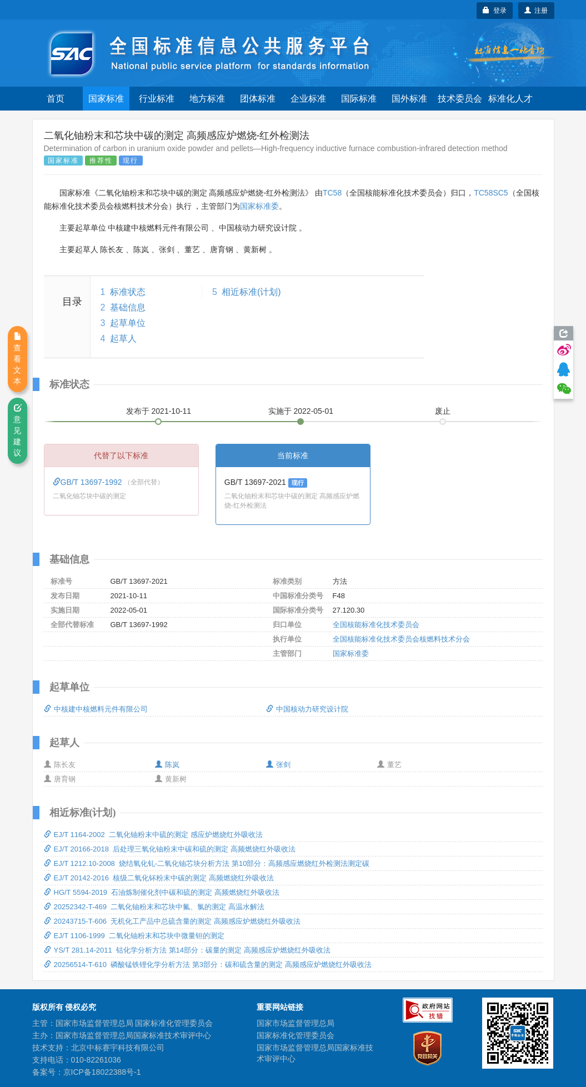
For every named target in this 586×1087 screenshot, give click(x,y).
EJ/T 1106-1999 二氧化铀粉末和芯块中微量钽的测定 (134, 935)
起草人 (123, 338)
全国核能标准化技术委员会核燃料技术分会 (401, 639)
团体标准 (258, 98)
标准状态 (128, 292)
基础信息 (128, 307)
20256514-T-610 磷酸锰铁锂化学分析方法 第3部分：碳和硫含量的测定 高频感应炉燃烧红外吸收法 (208, 964)
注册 (536, 10)
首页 (55, 98)
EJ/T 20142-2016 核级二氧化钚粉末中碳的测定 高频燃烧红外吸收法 (159, 878)
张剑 (278, 764)
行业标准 (156, 98)
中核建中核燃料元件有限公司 (96, 709)
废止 (442, 411)
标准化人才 (510, 98)
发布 (159, 411)
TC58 (332, 192)
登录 (495, 10)
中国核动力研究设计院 (307, 709)
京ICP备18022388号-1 (102, 1072)
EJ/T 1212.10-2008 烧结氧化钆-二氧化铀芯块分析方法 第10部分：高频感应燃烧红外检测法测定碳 (207, 863)
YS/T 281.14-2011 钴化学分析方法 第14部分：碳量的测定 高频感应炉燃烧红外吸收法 (187, 950)
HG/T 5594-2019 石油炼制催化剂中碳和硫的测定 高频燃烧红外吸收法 (161, 892)
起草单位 (128, 323)
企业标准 (308, 98)
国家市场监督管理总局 (295, 1023)
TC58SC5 (491, 192)
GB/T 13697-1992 (88, 482)
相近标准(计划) (251, 292)
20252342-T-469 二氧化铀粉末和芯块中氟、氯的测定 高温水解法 (154, 907)
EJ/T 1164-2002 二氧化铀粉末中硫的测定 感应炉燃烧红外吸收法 (153, 834)
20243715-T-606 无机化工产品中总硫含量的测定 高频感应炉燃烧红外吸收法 (172, 921)
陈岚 (167, 764)
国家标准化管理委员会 (295, 1035)
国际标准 (359, 98)
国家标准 (106, 98)
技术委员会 (460, 98)
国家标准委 (259, 206)
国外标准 (409, 98)
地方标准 (207, 98)
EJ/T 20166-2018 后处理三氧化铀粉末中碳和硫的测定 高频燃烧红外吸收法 (169, 849)
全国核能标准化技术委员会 (376, 624)
